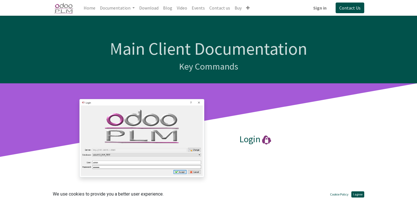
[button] (248, 7)
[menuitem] (89, 7)
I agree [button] (358, 194)
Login (249, 139)
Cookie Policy (339, 194)
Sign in (320, 8)
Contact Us (350, 8)
